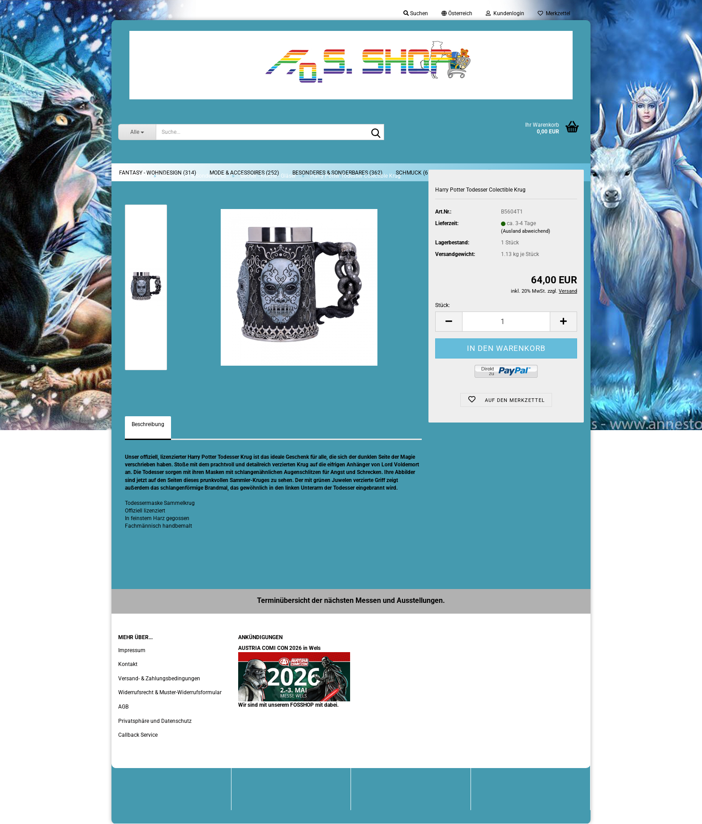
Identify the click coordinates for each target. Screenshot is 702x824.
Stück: (442, 305)
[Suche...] (137, 132)
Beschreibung (148, 424)
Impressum (132, 650)
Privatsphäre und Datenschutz (155, 721)
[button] (457, 13)
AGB (123, 707)
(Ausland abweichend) (525, 231)
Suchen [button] (415, 13)
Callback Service (138, 735)
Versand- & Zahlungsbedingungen (159, 678)
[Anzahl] (506, 322)
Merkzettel (554, 13)
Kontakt (127, 664)
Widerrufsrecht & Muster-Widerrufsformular (170, 692)
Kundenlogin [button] (505, 13)
